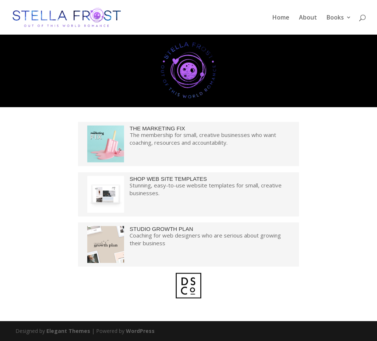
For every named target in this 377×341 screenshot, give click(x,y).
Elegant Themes (68, 330)
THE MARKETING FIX (157, 128)
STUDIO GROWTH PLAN (161, 229)
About (308, 18)
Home (280, 18)
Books (335, 18)
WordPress (140, 330)
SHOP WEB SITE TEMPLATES (168, 179)
